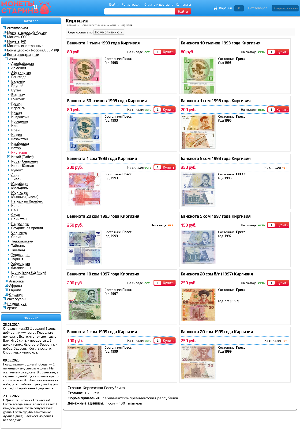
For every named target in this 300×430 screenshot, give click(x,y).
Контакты (183, 4)
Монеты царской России (27, 32)
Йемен (16, 134)
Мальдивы (20, 188)
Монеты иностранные (25, 45)
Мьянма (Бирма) (24, 197)
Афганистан (21, 72)
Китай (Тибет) (22, 157)
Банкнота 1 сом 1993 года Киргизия (216, 100)
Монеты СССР (18, 37)
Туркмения (20, 254)
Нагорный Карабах (27, 201)
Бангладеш (20, 77)
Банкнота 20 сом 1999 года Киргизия (217, 331)
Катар (16, 148)
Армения (18, 68)
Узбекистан (20, 263)
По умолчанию (109, 32)
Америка (16, 281)
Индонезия (20, 117)
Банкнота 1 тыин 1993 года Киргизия (103, 42)
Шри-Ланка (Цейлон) (28, 272)
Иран (15, 130)
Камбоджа (20, 143)
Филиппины (21, 268)
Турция (17, 259)
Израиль (18, 108)
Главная (71, 25)
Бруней (17, 85)
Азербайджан (22, 63)
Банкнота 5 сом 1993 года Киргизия (216, 158)
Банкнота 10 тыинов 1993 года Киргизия (220, 42)
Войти (114, 4)
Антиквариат (17, 28)
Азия (13, 59)
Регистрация (131, 4)
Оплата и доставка (158, 4)
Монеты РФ (16, 41)
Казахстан (19, 139)
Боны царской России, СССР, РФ (33, 50)
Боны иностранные (23, 54)
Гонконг (18, 99)
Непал (16, 205)
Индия (16, 112)
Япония (17, 277)
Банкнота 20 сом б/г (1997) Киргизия (217, 273)
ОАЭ (14, 210)
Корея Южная (22, 165)
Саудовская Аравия (27, 228)
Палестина (20, 223)
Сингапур (19, 232)
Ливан (16, 179)
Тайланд (18, 250)
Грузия (16, 103)
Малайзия (19, 183)
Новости (31, 317)
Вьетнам (18, 94)
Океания (16, 294)
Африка (15, 285)
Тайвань (18, 245)
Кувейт (17, 170)
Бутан (16, 90)
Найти (183, 11)
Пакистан (19, 219)
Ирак (15, 125)
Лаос (15, 174)
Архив (12, 308)
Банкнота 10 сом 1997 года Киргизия (103, 273)
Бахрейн (18, 81)
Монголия (19, 192)
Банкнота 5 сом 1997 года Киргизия (216, 216)
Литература (16, 303)
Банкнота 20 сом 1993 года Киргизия (103, 216)
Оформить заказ (285, 8)
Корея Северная (24, 161)
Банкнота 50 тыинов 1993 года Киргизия (107, 100)
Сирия (16, 237)
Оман (15, 214)
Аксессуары (16, 299)
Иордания (19, 121)
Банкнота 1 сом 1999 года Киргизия (102, 331)
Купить (169, 52)
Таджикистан (22, 241)
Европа (15, 290)
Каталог (31, 21)
